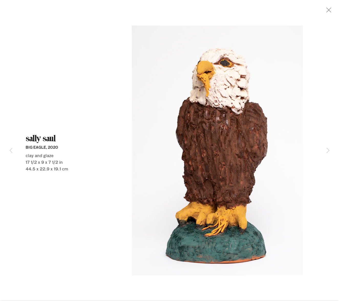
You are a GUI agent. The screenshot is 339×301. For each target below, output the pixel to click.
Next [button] (328, 150)
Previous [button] (11, 150)
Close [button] (328, 11)
